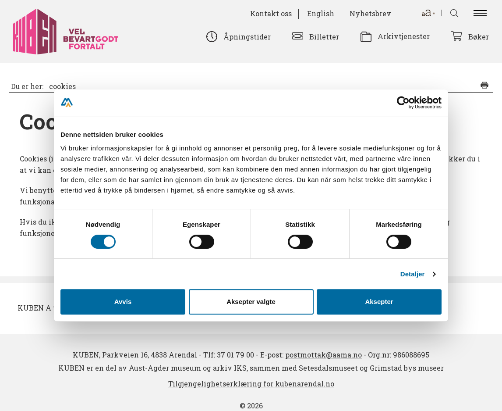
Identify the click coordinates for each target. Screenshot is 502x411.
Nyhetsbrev (370, 13)
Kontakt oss (271, 13)
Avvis (122, 301)
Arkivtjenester (404, 36)
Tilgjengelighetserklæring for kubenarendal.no (251, 383)
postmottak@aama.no (323, 354)
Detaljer (412, 274)
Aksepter (379, 301)
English (320, 13)
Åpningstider (247, 36)
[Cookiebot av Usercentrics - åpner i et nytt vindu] (403, 102)
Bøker (478, 36)
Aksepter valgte (251, 301)
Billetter (324, 36)
